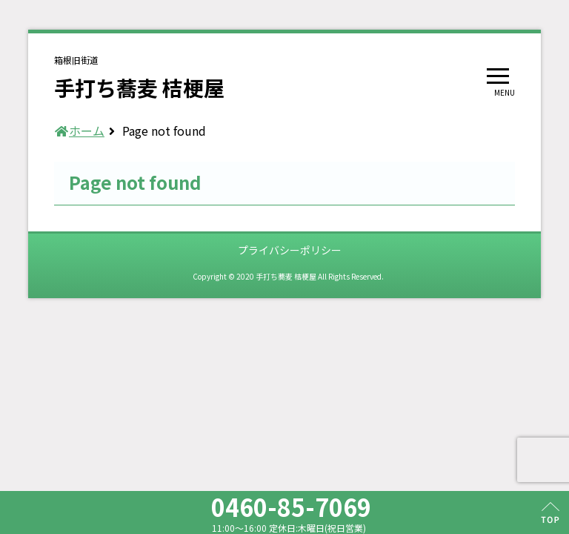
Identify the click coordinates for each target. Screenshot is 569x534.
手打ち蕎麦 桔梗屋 (139, 87)
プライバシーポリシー (290, 250)
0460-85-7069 (291, 507)
